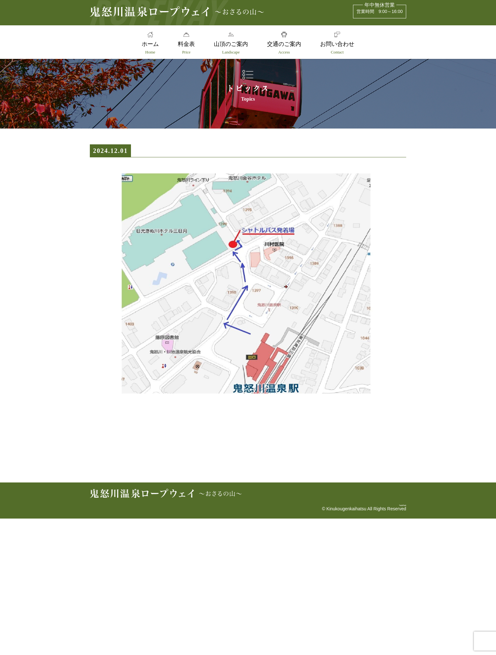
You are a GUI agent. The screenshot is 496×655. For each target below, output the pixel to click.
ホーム (147, 47)
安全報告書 (360, 638)
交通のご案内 (285, 47)
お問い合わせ (340, 47)
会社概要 (393, 638)
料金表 (185, 47)
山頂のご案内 (231, 47)
